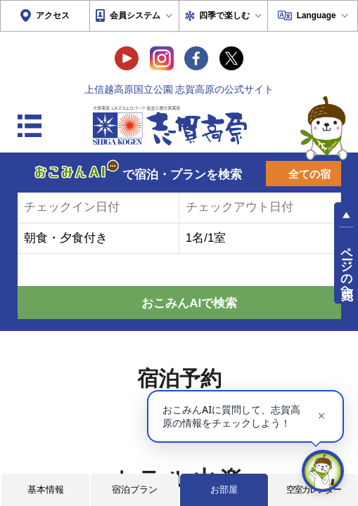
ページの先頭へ (347, 266)
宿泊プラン (135, 489)
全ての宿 (309, 174)
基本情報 (45, 489)
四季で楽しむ (224, 15)
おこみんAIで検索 (189, 303)
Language (316, 15)
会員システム (135, 15)
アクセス (53, 15)
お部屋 (224, 489)
